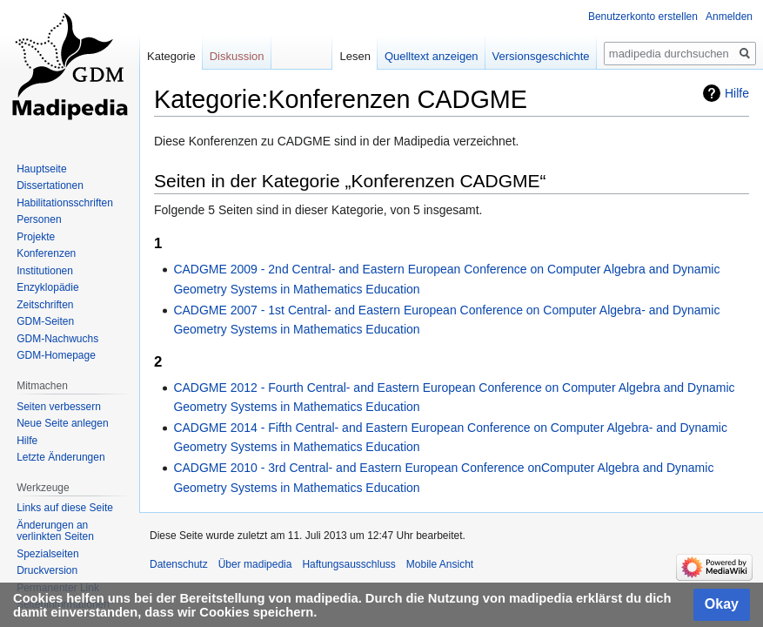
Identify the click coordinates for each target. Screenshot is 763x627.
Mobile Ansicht (439, 564)
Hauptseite (41, 169)
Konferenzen (46, 253)
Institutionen (45, 271)
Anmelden (729, 16)
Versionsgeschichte (541, 56)
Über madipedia (255, 564)
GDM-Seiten (45, 321)
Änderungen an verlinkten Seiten (55, 531)
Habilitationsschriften (65, 203)
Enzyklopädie (47, 287)
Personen (39, 219)
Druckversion (47, 570)
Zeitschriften (45, 305)
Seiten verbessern (59, 407)
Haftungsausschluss (348, 564)
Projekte (36, 237)
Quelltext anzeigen (432, 56)
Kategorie (171, 56)
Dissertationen (50, 185)
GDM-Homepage (56, 355)
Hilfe (737, 93)
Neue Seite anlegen (62, 423)
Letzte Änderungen (60, 457)
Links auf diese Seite (65, 508)
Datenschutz (179, 564)
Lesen (354, 56)
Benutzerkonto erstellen (643, 16)
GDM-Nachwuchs (57, 339)
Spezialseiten (47, 554)
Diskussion (237, 56)
